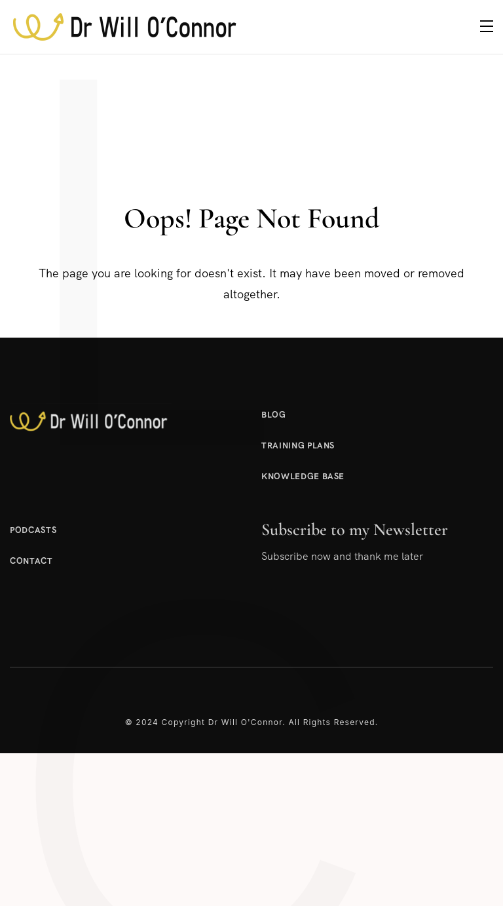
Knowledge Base (303, 476)
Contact (31, 560)
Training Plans (298, 445)
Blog (273, 414)
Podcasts (33, 530)
